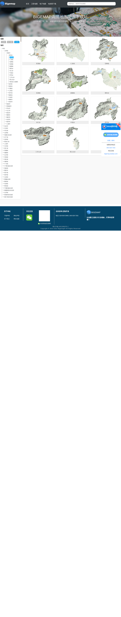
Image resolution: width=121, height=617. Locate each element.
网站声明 (16, 215)
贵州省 (6, 175)
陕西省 (6, 181)
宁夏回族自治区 (8, 188)
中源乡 (11, 73)
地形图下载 (52, 4)
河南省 (6, 157)
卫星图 (3, 42)
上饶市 (8, 124)
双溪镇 (11, 57)
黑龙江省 (6, 141)
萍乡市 (8, 108)
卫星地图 (34, 4)
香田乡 (11, 68)
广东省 (6, 163)
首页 (27, 4)
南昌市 (8, 104)
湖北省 (6, 159)
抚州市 (8, 121)
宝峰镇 (11, 62)
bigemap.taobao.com (111, 154)
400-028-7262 (110, 148)
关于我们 (7, 219)
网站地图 (16, 219)
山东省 (6, 155)
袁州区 (11, 84)
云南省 (6, 177)
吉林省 (6, 139)
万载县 (11, 88)
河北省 (6, 130)
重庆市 (6, 170)
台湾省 (6, 192)
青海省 (6, 186)
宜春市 (8, 53)
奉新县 (11, 86)
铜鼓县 (11, 95)
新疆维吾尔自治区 (9, 190)
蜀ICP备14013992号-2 (60, 226)
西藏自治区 (7, 179)
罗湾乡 (11, 75)
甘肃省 (6, 183)
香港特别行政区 (8, 194)
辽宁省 (6, 137)
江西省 (6, 50)
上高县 (11, 90)
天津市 (6, 128)
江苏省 (6, 146)
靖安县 (11, 55)
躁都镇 (11, 66)
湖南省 (6, 161)
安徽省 (6, 150)
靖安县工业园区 (14, 81)
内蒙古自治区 (8, 135)
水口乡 (11, 70)
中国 (3, 48)
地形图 (17, 42)
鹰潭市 (8, 115)
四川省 (6, 172)
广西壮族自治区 (8, 166)
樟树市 (11, 99)
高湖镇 (11, 64)
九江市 (8, 110)
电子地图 (43, 4)
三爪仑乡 (12, 77)
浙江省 (6, 148)
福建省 (6, 152)
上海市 (6, 144)
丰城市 (11, 97)
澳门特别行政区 (8, 197)
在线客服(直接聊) (44, 223)
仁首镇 (11, 59)
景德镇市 (9, 106)
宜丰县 (11, 93)
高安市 (11, 101)
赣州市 (8, 117)
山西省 (6, 132)
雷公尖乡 (12, 79)
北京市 (6, 126)
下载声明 (7, 215)
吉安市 (8, 119)
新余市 (8, 112)
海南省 (6, 168)
